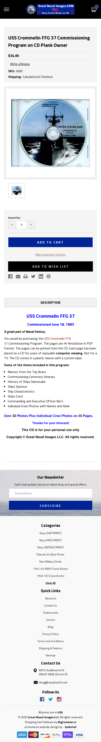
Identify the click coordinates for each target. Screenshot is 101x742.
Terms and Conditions (50, 641)
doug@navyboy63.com (53, 682)
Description (50, 302)
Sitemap (50, 655)
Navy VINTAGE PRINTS (50, 547)
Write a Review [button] (20, 64)
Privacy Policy (50, 634)
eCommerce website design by (43, 727)
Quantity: (14, 217)
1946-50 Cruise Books (50, 576)
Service (50, 620)
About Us (50, 598)
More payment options (51, 254)
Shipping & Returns (50, 648)
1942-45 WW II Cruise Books (50, 568)
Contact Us (50, 605)
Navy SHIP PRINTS (51, 533)
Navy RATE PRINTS (50, 540)
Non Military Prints (50, 561)
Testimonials (50, 612)
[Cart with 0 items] (94, 9)
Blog (50, 627)
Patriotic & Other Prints (50, 554)
